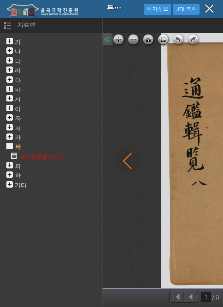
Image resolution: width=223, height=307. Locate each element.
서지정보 (157, 9)
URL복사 (186, 9)
